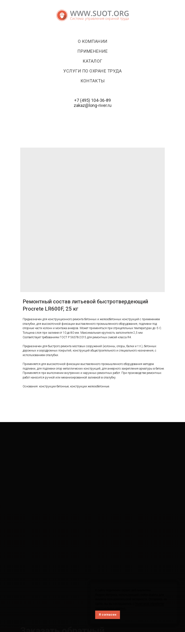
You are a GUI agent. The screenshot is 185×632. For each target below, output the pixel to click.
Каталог (92, 61)
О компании (92, 41)
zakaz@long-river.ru (93, 105)
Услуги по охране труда (92, 70)
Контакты (92, 80)
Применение (92, 51)
